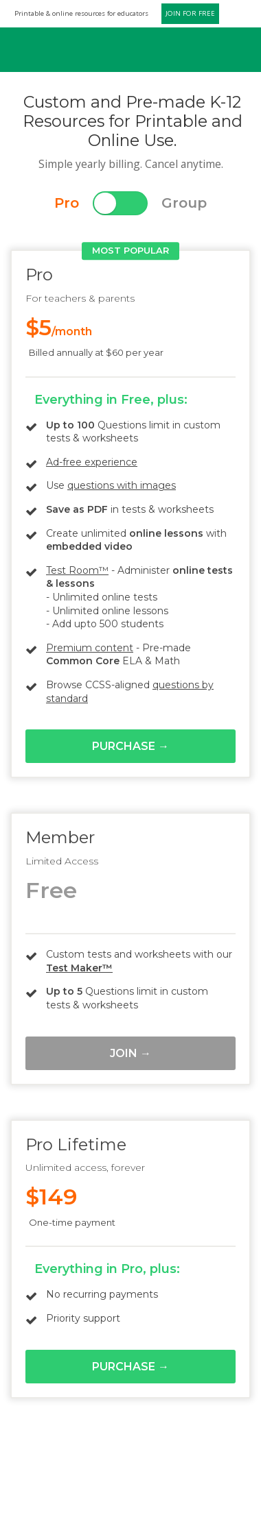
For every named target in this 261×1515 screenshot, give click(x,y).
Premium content (89, 648)
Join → (130, 1053)
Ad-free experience (91, 462)
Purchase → (130, 746)
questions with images (121, 485)
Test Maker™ (79, 968)
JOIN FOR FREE (190, 13)
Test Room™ (77, 570)
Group (184, 203)
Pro (66, 203)
